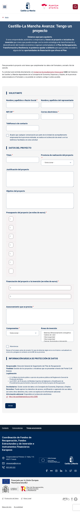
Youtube (75, 471)
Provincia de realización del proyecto (57, 155)
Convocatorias (17, 428)
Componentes (12, 328)
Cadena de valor (58, 335)
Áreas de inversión (49, 328)
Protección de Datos (12, 498)
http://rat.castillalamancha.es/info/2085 (23, 397)
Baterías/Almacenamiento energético (58, 333)
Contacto (5, 428)
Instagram (56, 471)
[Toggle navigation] (4, 6)
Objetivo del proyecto (15, 191)
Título (8, 155)
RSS (66, 471)
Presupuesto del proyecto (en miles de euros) (25, 212)
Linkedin (61, 471)
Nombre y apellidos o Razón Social (21, 100)
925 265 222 (10, 468)
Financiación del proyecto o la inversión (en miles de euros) (32, 281)
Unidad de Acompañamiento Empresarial (48, 72)
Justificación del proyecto (17, 169)
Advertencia (14, 346)
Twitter (70, 471)
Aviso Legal (27, 498)
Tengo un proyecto (33, 428)
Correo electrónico (49, 112)
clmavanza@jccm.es (13, 463)
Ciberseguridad (58, 337)
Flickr (51, 471)
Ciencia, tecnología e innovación (58, 341)
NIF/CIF (9, 112)
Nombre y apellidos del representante (57, 100)
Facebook (46, 471)
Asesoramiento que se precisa (19, 307)
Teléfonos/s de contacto (17, 123)
